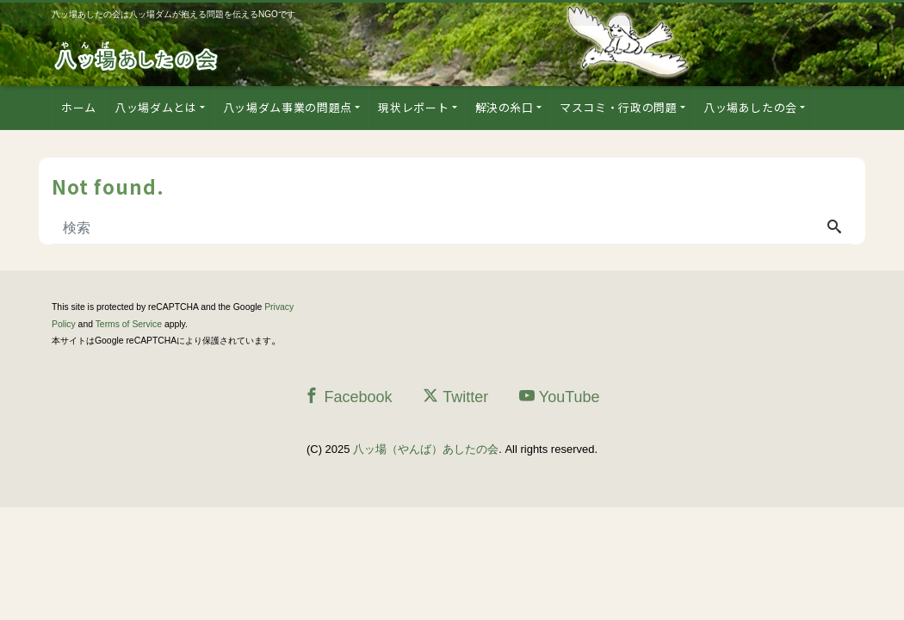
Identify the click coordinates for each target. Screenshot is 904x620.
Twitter (455, 397)
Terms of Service (129, 324)
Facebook (348, 397)
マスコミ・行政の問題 (619, 107)
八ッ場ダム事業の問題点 (287, 107)
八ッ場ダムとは (156, 107)
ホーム (78, 107)
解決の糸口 (504, 107)
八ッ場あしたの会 (750, 107)
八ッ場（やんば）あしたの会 (425, 449)
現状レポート (413, 107)
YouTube (559, 397)
